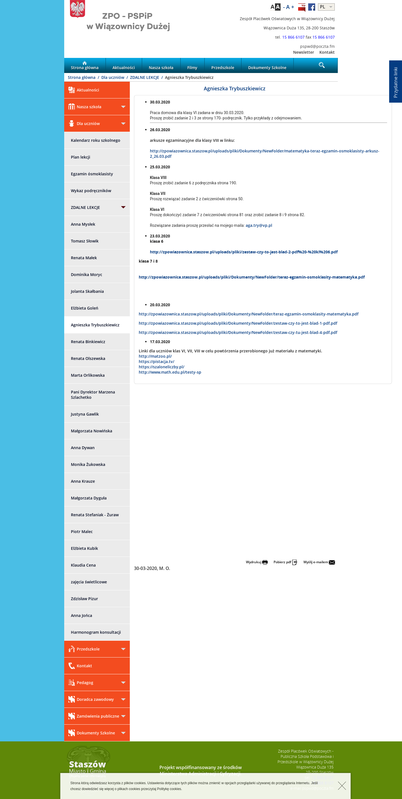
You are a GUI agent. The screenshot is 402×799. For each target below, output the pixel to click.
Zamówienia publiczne (93, 716)
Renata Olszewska (88, 358)
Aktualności (124, 65)
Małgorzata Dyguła (89, 498)
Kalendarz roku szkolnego (95, 140)
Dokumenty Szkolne (267, 65)
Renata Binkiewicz (88, 341)
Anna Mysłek (83, 224)
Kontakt (327, 52)
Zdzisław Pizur (84, 598)
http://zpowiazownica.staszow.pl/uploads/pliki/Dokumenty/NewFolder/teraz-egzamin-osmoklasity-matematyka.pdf (252, 277)
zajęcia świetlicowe (89, 581)
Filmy (192, 65)
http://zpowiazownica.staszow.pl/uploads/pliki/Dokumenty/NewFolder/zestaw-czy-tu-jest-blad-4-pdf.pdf (238, 332)
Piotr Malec (82, 531)
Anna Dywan (83, 447)
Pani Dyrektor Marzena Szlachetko (93, 394)
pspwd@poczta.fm (317, 46)
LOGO (132, 21)
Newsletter (303, 52)
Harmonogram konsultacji (96, 632)
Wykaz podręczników (91, 190)
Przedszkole (222, 65)
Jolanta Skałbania (87, 291)
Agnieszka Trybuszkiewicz (95, 324)
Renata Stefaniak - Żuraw (95, 514)
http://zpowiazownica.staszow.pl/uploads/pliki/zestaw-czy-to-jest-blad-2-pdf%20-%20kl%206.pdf (244, 251)
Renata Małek (84, 257)
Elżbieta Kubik (84, 548)
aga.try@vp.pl (259, 225)
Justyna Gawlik (85, 414)
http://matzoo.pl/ (155, 356)
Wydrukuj (257, 562)
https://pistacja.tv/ (156, 361)
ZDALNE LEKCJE (145, 77)
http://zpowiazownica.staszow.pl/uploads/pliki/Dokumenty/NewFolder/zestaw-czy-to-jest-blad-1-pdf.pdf (238, 323)
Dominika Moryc (86, 274)
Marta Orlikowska (88, 375)
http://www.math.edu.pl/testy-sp (170, 372)
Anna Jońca (81, 615)
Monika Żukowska (88, 464)
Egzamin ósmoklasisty (92, 173)
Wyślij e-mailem (319, 562)
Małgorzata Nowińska (91, 430)
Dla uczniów (113, 77)
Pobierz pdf (286, 562)
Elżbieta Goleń (84, 308)
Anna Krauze (83, 481)
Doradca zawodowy (91, 699)
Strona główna (85, 65)
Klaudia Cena (83, 565)
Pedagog (80, 682)
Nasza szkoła (161, 65)
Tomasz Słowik (85, 241)
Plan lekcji (80, 157)
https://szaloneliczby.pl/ (161, 366)
